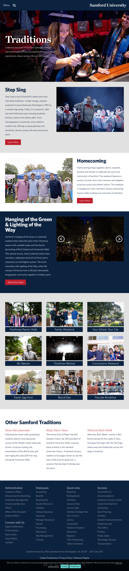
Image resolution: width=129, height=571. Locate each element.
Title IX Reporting (75, 539)
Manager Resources (45, 519)
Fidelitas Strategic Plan (77, 511)
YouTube (9, 542)
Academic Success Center (110, 499)
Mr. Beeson (23, 363)
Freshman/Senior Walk (23, 329)
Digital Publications (14, 526)
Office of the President (15, 511)
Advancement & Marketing (17, 495)
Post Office (103, 527)
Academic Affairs (13, 491)
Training (39, 539)
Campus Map (73, 503)
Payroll (39, 523)
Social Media (11, 538)
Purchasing (41, 527)
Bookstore (71, 491)
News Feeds (11, 534)
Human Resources (44, 511)
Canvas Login (73, 507)
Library (70, 519)
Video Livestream (75, 543)
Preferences (75, 566)
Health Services (105, 523)
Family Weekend (64, 329)
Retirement (41, 531)
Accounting (41, 491)
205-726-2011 (96, 551)
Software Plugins (81, 557)
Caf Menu (71, 499)
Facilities (102, 515)
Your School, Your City (105, 329)
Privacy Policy (65, 557)
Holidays (40, 507)
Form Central (73, 515)
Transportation (104, 543)
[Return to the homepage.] (108, 7)
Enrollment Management (16, 499)
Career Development (107, 503)
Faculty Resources (44, 503)
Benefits (40, 495)
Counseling (103, 507)
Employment (42, 499)
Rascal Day (64, 397)
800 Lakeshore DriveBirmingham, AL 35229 (66, 551)
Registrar (71, 535)
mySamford (72, 523)
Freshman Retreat (64, 363)
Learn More (13, 142)
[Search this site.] (14, 5)
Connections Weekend (105, 363)
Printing (101, 531)
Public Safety (104, 535)
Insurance (40, 515)
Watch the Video (15, 282)
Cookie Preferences (49, 557)
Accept (64, 566)
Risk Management (44, 535)
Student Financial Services (110, 519)
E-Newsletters (12, 530)
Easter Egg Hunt (23, 397)
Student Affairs (12, 515)
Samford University (35, 551)
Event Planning (104, 511)
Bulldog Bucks (73, 495)
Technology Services (107, 539)
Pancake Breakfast (105, 397)
